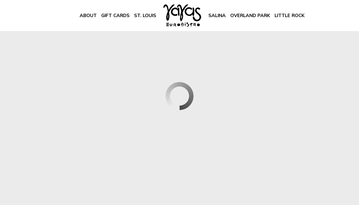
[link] (182, 15)
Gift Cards (115, 15)
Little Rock (288, 15)
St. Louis (144, 15)
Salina (216, 15)
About (88, 15)
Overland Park (249, 15)
